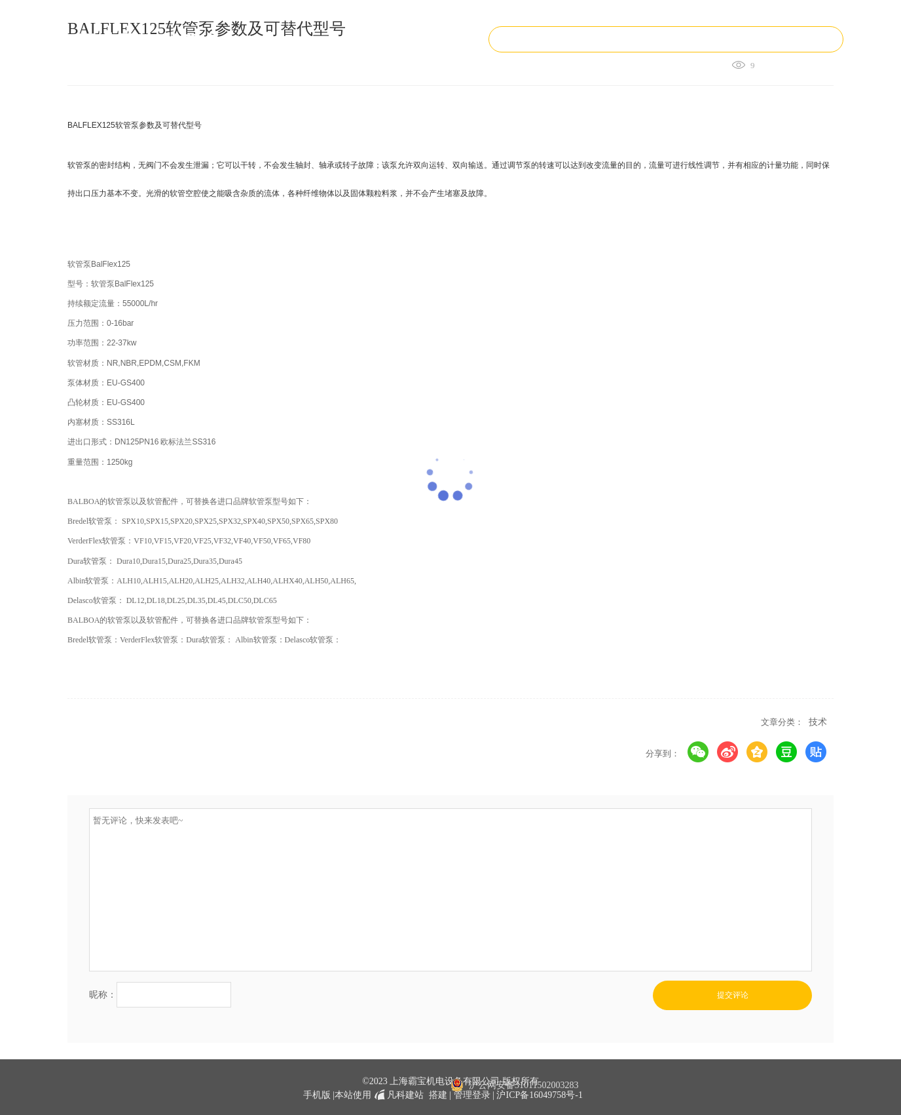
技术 (818, 722)
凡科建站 (397, 1095)
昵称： (103, 994)
